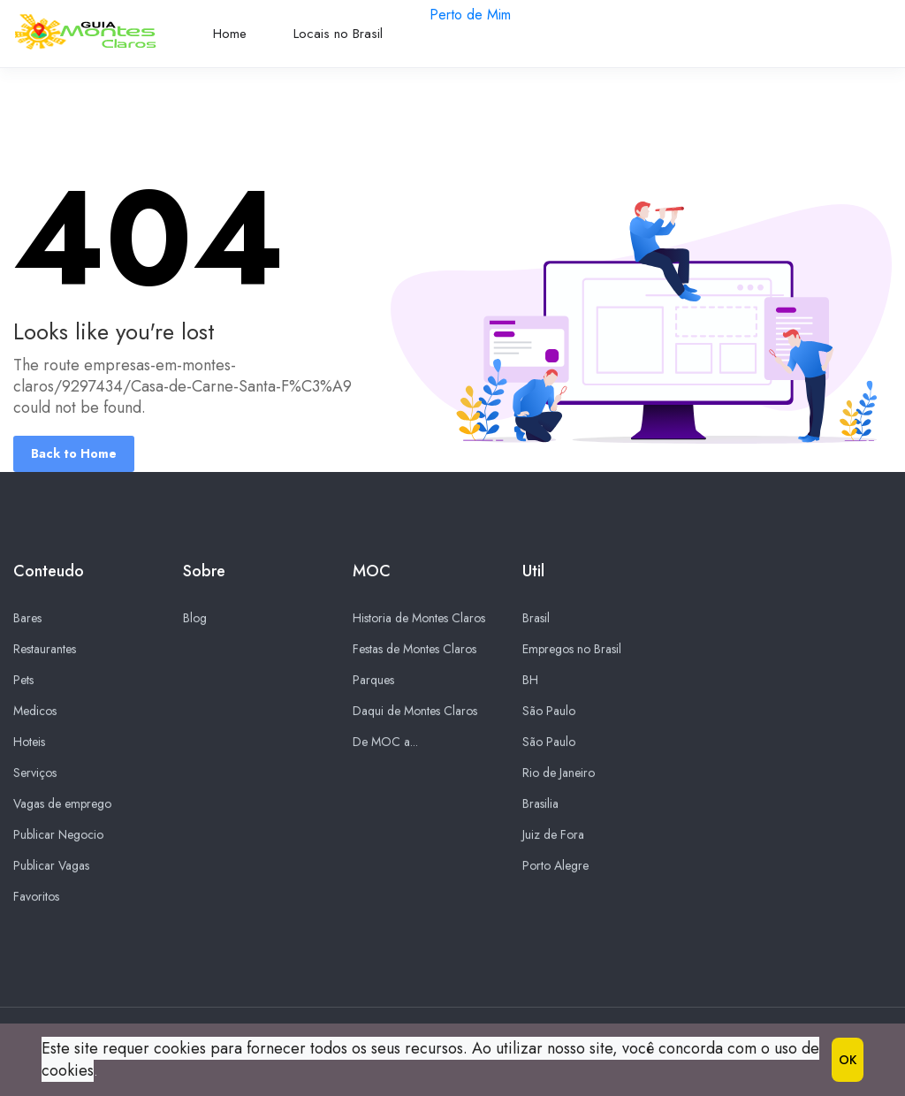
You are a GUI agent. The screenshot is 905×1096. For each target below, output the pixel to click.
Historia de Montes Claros (419, 619)
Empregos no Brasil (571, 649)
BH (530, 680)
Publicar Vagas (51, 866)
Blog (195, 619)
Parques (373, 680)
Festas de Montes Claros (414, 649)
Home (230, 33)
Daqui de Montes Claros (415, 711)
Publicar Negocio (58, 835)
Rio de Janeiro (558, 773)
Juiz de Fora (553, 835)
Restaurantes (44, 649)
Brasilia (540, 804)
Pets (23, 680)
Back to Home (74, 453)
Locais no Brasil (338, 33)
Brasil (536, 619)
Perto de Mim (470, 14)
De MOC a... (385, 742)
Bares (27, 619)
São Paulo (548, 711)
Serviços (35, 773)
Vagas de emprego (62, 804)
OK (847, 1060)
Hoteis (29, 742)
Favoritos (36, 897)
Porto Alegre (555, 866)
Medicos (35, 711)
